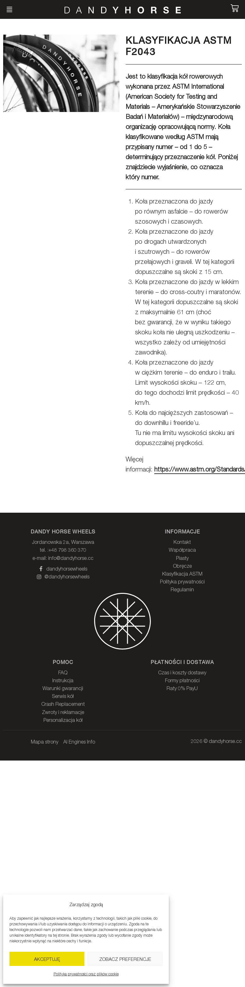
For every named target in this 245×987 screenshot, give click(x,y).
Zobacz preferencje (125, 959)
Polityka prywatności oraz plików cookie (86, 974)
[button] (9, 9)
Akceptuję (47, 959)
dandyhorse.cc (225, 741)
